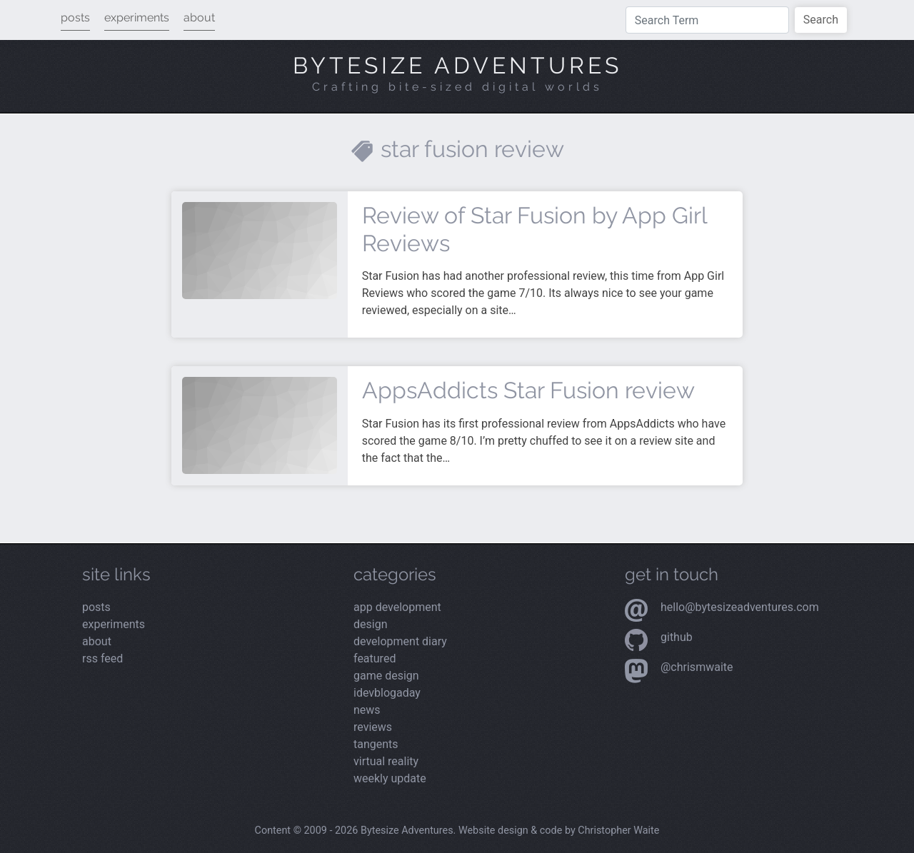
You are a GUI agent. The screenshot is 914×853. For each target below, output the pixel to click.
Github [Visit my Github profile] (677, 637)
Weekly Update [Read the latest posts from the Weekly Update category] (389, 778)
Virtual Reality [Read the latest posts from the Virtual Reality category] (385, 761)
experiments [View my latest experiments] (113, 624)
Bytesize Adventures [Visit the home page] (457, 65)
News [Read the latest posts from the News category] (367, 710)
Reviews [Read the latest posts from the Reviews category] (372, 727)
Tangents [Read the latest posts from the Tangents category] (375, 744)
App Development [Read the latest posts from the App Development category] (397, 607)
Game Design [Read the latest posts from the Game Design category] (386, 675)
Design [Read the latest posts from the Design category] (370, 624)
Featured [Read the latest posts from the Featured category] (374, 658)
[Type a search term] (707, 20)
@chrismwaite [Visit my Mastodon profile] (697, 667)
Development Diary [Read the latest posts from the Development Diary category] (400, 641)
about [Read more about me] (96, 641)
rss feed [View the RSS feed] (102, 658)
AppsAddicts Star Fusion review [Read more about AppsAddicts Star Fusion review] (528, 390)
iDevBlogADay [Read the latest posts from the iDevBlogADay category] (387, 693)
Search (820, 19)
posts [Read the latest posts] (96, 607)
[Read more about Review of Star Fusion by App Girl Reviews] (259, 249)
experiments (136, 17)
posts (75, 17)
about (199, 17)
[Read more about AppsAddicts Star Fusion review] (259, 424)
